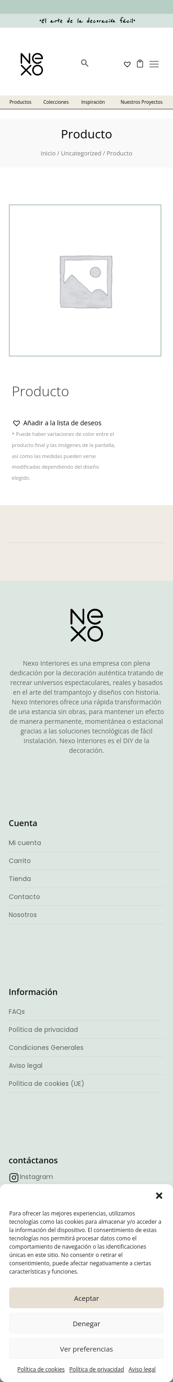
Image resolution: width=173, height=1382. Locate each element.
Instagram (36, 1176)
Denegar (87, 1323)
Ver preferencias (86, 1348)
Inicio (48, 153)
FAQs (17, 1011)
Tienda (20, 878)
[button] (159, 1195)
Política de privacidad (96, 1369)
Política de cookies (41, 1369)
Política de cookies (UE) (46, 1083)
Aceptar (86, 1298)
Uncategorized (81, 153)
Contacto (24, 896)
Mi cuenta (25, 842)
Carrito (20, 860)
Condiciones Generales (46, 1047)
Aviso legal (142, 1369)
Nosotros (23, 914)
